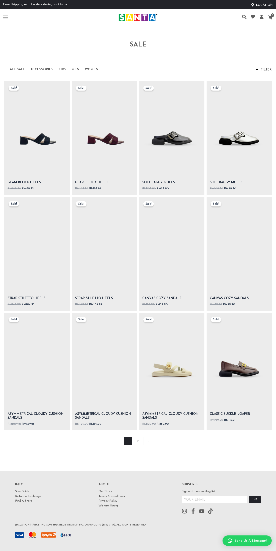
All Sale (17, 69)
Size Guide (22, 491)
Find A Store (23, 501)
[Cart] (270, 17)
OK (254, 499)
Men (75, 69)
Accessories (41, 69)
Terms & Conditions (112, 496)
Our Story (105, 491)
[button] (247, 540)
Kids (62, 69)
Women (91, 69)
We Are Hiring (108, 505)
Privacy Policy (108, 501)
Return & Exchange (28, 496)
